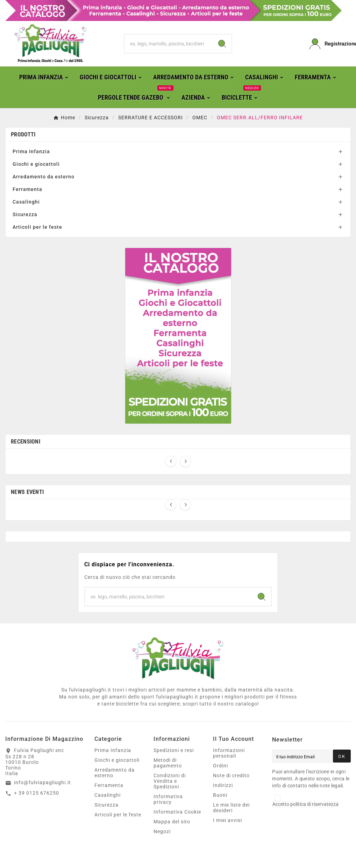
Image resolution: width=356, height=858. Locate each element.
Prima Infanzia (31, 151)
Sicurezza (25, 214)
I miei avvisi (227, 820)
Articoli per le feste (37, 227)
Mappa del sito (172, 821)
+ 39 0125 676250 (36, 793)
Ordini (220, 765)
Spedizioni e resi (174, 750)
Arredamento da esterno (43, 176)
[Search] (222, 44)
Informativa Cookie (177, 812)
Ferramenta (27, 189)
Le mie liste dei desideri (231, 807)
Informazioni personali (229, 753)
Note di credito (231, 775)
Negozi (162, 831)
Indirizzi (223, 785)
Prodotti (23, 134)
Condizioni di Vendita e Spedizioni (170, 781)
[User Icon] (330, 43)
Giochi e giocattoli (36, 164)
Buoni (220, 795)
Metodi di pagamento (168, 762)
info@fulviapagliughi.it (42, 782)
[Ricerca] (168, 44)
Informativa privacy (168, 799)
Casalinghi (26, 202)
